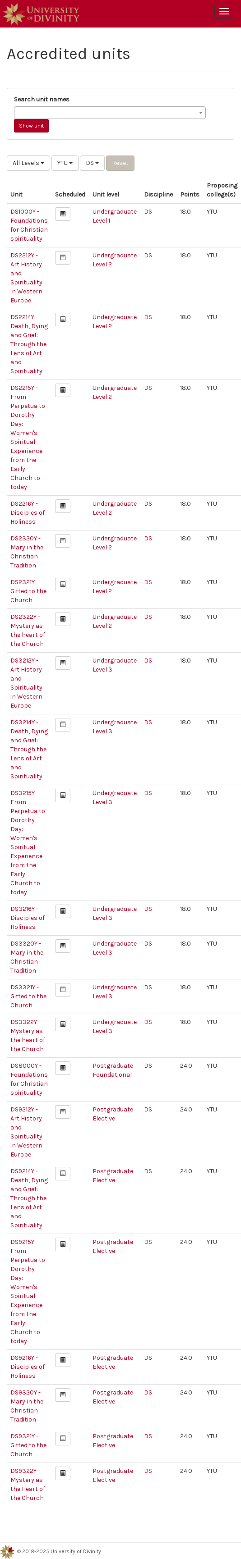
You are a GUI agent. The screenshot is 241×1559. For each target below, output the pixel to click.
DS (92, 163)
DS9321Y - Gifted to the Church (28, 1445)
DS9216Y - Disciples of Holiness (27, 1367)
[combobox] (110, 112)
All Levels (28, 163)
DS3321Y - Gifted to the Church (28, 996)
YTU (65, 163)
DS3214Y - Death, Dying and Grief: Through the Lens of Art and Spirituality (29, 749)
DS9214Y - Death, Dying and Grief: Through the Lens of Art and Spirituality (29, 1198)
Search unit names (42, 99)
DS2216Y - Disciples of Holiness (27, 513)
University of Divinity (76, 1551)
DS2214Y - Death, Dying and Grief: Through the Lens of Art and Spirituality (29, 344)
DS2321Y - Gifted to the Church (28, 591)
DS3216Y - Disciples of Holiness (27, 918)
